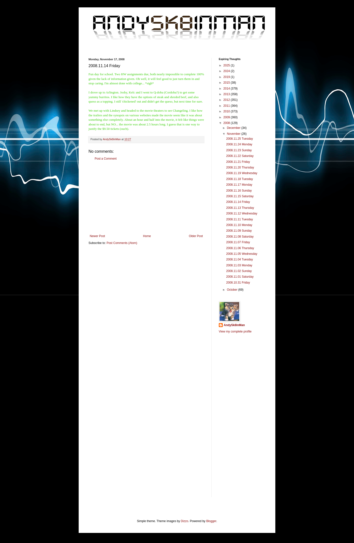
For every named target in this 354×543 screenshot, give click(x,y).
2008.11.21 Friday (238, 162)
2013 (227, 94)
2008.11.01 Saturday (239, 276)
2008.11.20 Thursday (240, 167)
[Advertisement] (146, 197)
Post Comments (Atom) (121, 243)
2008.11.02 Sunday (239, 271)
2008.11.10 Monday (239, 225)
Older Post (196, 236)
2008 (227, 123)
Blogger (211, 521)
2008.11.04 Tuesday (239, 259)
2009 (227, 117)
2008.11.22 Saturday (239, 156)
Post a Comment (106, 158)
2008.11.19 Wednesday (241, 173)
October (232, 289)
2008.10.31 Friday (238, 282)
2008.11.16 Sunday (239, 190)
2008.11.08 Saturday (239, 236)
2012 (227, 100)
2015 (227, 82)
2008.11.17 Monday (239, 184)
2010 (227, 111)
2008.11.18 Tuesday (239, 179)
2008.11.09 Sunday (239, 230)
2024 (227, 71)
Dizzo (184, 521)
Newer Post (97, 236)
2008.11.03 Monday (239, 265)
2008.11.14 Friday (238, 202)
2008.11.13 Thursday (240, 208)
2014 (227, 88)
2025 (227, 65)
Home (147, 236)
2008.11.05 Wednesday (241, 254)
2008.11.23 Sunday (239, 150)
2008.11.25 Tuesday (239, 138)
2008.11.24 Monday (239, 144)
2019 (227, 77)
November (234, 134)
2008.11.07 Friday (238, 242)
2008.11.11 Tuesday (239, 219)
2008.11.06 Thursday (240, 248)
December (234, 128)
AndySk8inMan (234, 325)
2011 (227, 105)
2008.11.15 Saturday (239, 196)
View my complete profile (235, 331)
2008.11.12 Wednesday (241, 213)
